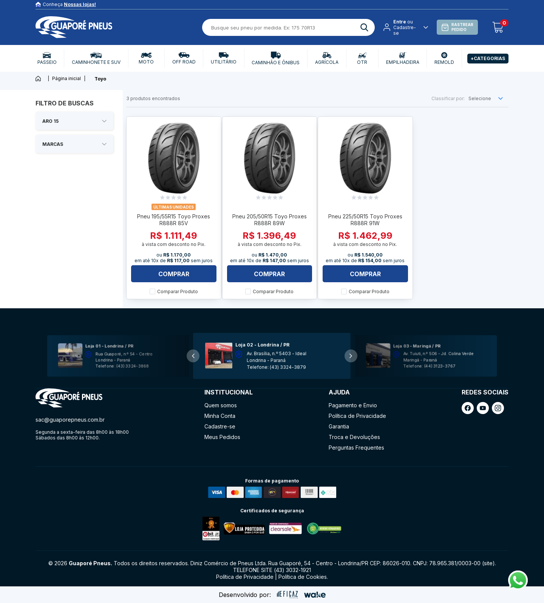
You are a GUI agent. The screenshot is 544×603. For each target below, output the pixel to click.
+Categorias (488, 58)
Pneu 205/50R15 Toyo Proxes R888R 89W (269, 219)
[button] (351, 355)
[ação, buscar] (364, 27)
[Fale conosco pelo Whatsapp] (518, 588)
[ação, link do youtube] (483, 408)
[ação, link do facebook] (468, 408)
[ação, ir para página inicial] (69, 398)
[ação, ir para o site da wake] (315, 595)
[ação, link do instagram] (498, 408)
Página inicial (66, 78)
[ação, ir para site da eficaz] (287, 594)
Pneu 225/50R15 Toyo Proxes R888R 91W (365, 219)
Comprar (173, 274)
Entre (399, 22)
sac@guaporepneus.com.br (70, 419)
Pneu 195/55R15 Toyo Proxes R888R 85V (173, 219)
